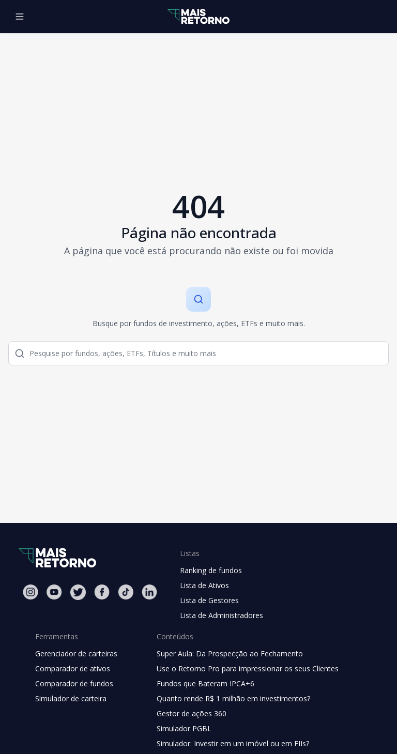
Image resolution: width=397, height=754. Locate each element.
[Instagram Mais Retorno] (30, 591)
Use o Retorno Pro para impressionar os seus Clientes (248, 668)
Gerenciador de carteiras (76, 653)
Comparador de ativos (72, 668)
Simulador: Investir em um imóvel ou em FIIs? (233, 743)
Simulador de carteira (70, 698)
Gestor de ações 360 (191, 713)
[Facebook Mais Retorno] (102, 591)
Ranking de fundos (211, 570)
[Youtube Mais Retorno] (54, 591)
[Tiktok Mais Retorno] (125, 591)
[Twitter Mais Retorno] (78, 592)
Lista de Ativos (204, 585)
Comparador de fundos (74, 683)
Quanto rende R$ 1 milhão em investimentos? (233, 698)
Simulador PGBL (184, 728)
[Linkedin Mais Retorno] (149, 591)
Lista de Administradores (221, 615)
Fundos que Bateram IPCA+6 (205, 683)
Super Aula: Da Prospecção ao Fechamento (230, 653)
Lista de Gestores (209, 600)
